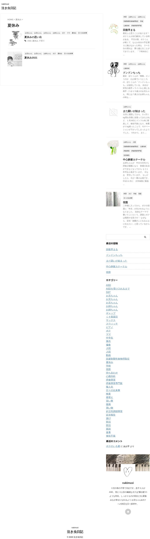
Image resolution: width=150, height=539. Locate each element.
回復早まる (128, 30)
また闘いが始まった (132, 110)
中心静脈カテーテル (132, 158)
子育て (48, 41)
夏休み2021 (38, 65)
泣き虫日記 (8, 8)
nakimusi (74, 525)
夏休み (42, 41)
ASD (36, 41)
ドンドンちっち (130, 72)
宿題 (125, 200)
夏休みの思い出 (40, 37)
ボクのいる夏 (112, 444)
